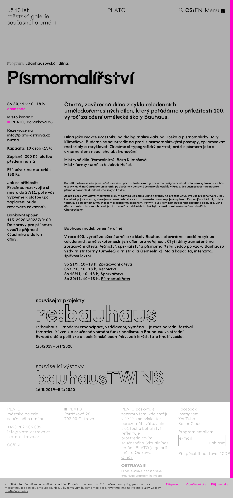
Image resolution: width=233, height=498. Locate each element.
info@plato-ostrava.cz (28, 135)
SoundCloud (190, 423)
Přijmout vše (219, 484)
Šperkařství (112, 274)
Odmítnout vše (196, 484)
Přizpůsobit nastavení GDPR (205, 453)
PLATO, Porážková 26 (32, 122)
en (198, 10)
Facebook (187, 409)
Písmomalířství (115, 279)
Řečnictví (107, 269)
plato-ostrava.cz (23, 436)
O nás (127, 457)
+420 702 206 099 (24, 427)
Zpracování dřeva (115, 264)
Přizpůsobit (174, 484)
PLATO (116, 10)
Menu (215, 10)
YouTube (186, 418)
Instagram (188, 414)
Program (15, 63)
